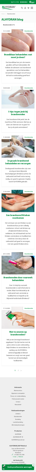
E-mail (14, 457)
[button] (22, 8)
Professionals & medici (18, 399)
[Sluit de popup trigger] (33, 465)
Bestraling (18, 419)
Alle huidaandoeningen (18, 425)
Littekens (18, 414)
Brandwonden (18, 416)
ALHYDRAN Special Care (18, 440)
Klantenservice (18, 390)
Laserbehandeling (18, 422)
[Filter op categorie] (18, 24)
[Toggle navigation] (32, 8)
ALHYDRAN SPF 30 (18, 437)
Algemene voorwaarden (18, 393)
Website (20, 457)
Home (3, 14)
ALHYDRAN (18, 434)
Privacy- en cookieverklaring (18, 396)
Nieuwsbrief (18, 404)
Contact (18, 402)
